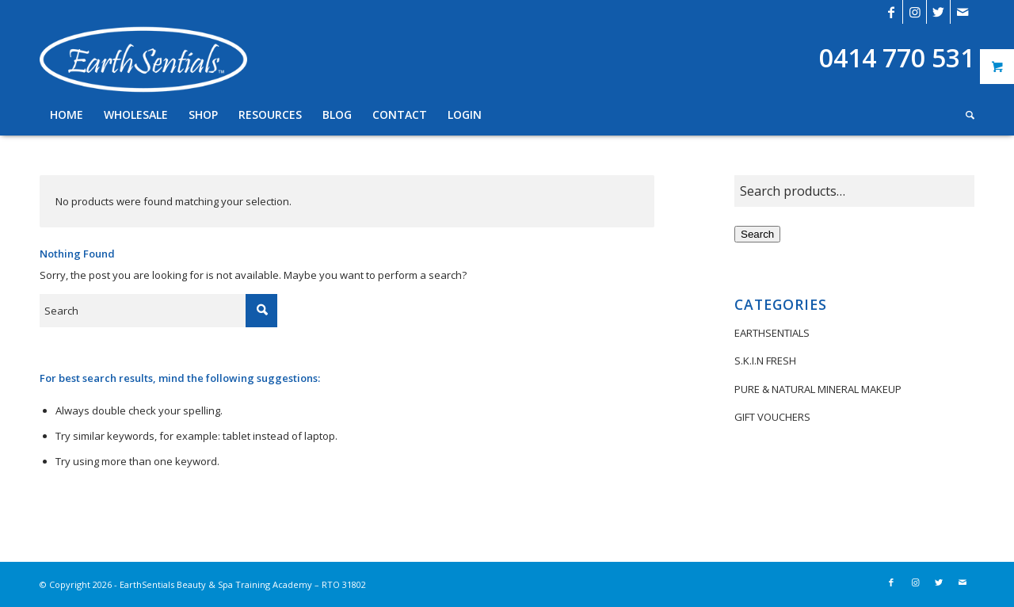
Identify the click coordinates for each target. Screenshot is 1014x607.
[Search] (964, 115)
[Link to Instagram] (914, 12)
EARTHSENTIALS (772, 333)
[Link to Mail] (962, 12)
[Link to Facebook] (890, 12)
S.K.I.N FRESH (765, 360)
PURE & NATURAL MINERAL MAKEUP (818, 389)
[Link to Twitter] (938, 12)
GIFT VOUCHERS (772, 417)
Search (757, 234)
